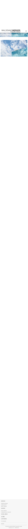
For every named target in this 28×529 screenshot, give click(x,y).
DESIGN (2, 523)
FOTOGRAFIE (3, 521)
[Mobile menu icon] (26, 31)
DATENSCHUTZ (11, 527)
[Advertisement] (14, 15)
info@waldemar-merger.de (6, 512)
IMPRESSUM (17, 527)
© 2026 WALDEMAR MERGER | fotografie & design (13, 526)
